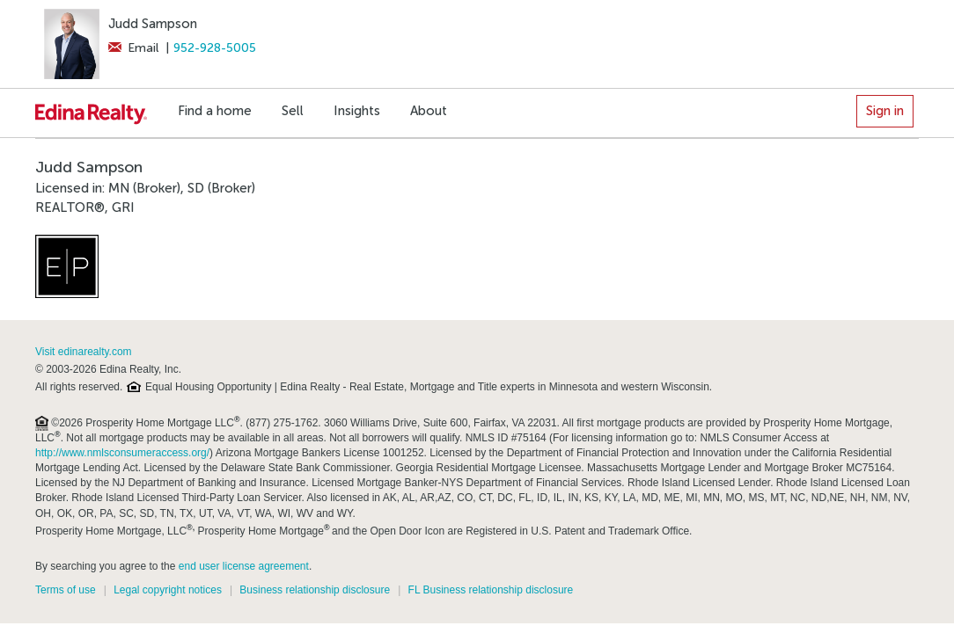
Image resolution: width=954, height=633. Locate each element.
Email (133, 48)
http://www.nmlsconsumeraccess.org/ (122, 453)
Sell (293, 111)
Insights (357, 111)
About (428, 111)
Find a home (215, 111)
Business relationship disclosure (314, 590)
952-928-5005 (214, 48)
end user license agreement (244, 566)
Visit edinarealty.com (83, 352)
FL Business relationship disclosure (491, 590)
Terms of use (65, 590)
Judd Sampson (152, 24)
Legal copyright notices (168, 590)
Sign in (885, 111)
